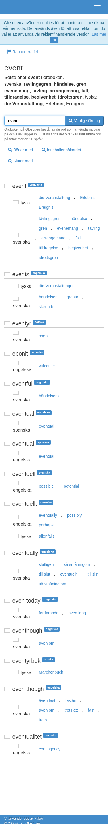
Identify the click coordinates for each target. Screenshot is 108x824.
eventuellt (68, 574)
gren (43, 228)
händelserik (49, 396)
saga (43, 336)
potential (71, 486)
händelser (48, 297)
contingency (49, 749)
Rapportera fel (22, 51)
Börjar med (20, 149)
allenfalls (46, 536)
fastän (70, 700)
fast (91, 710)
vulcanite (47, 366)
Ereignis (46, 207)
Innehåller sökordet (61, 149)
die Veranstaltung (54, 197)
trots (43, 720)
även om (46, 643)
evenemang (67, 228)
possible (46, 486)
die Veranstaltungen (57, 285)
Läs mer (99, 34)
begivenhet (78, 248)
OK (54, 40)
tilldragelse (48, 248)
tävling (94, 228)
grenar (72, 297)
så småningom (77, 564)
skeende (46, 306)
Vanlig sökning (84, 120)
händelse (79, 218)
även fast (47, 700)
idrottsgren (48, 257)
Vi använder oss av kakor (23, 819)
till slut (44, 574)
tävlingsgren (50, 218)
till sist (93, 574)
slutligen (46, 564)
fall (78, 238)
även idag (77, 613)
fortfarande (48, 613)
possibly (74, 515)
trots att (71, 710)
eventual (46, 426)
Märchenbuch (51, 672)
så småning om (52, 584)
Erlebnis (87, 197)
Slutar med (20, 161)
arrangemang (53, 238)
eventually (48, 515)
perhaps (46, 525)
